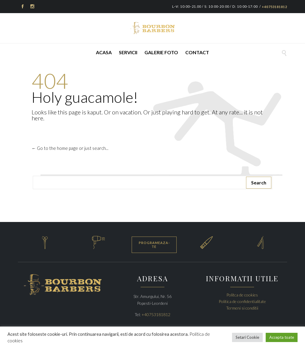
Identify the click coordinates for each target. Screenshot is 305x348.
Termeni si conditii (242, 307)
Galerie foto (161, 52)
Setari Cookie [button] (247, 337)
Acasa (104, 52)
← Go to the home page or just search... (70, 148)
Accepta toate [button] (281, 337)
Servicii (128, 52)
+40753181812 (274, 7)
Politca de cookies (242, 294)
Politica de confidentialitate (242, 301)
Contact (197, 52)
